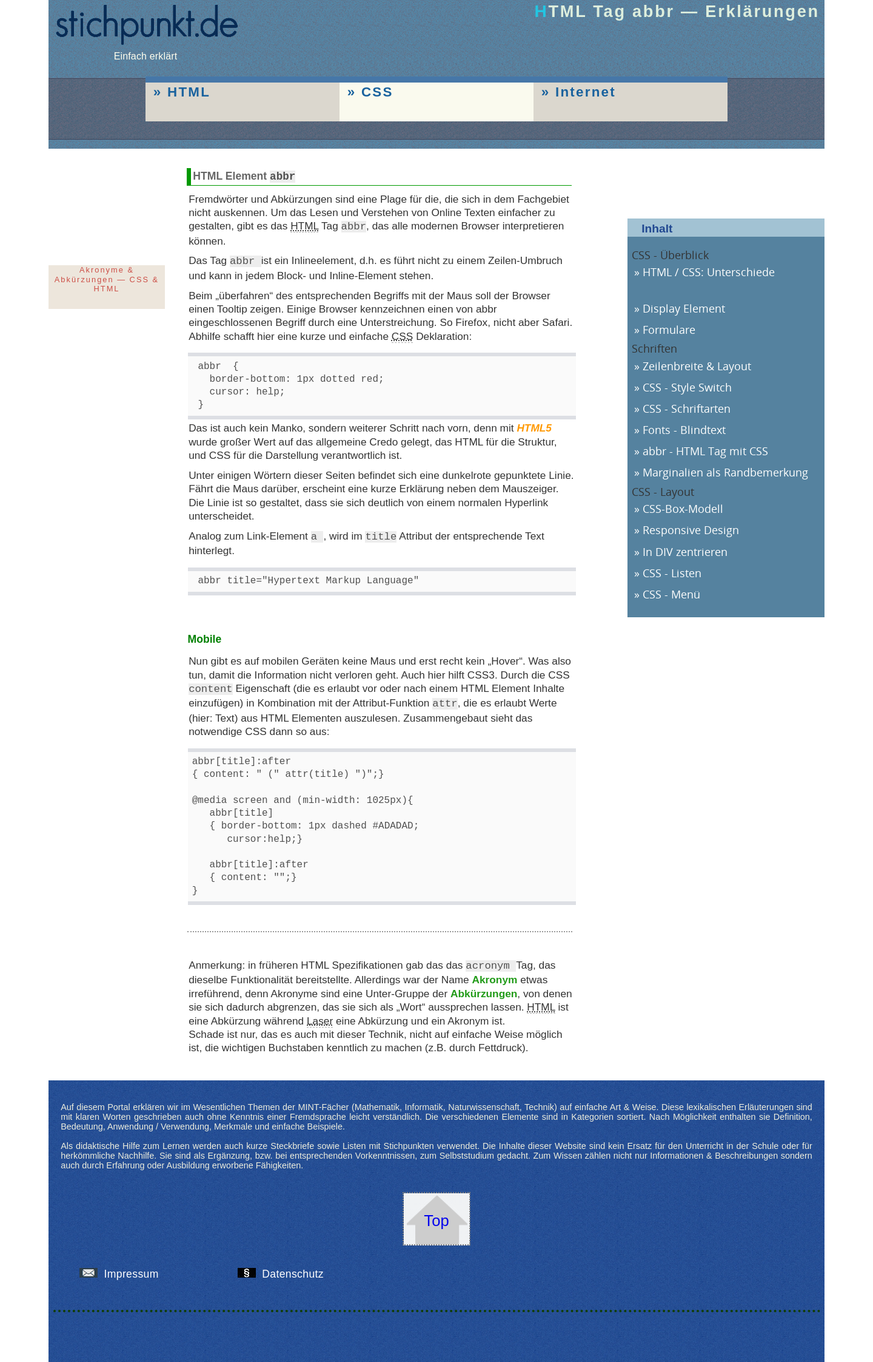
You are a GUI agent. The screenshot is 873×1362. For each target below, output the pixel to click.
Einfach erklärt (145, 50)
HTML (188, 92)
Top (436, 1215)
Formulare (669, 329)
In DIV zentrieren (685, 551)
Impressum (123, 1268)
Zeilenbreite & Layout (697, 366)
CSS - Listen (672, 573)
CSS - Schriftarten (687, 408)
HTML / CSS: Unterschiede (709, 272)
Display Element (684, 308)
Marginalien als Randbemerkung (725, 472)
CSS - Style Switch (687, 387)
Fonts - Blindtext (684, 429)
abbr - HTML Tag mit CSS (705, 451)
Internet (585, 92)
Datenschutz (285, 1268)
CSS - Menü (671, 594)
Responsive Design (691, 530)
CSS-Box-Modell (683, 508)
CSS (377, 92)
